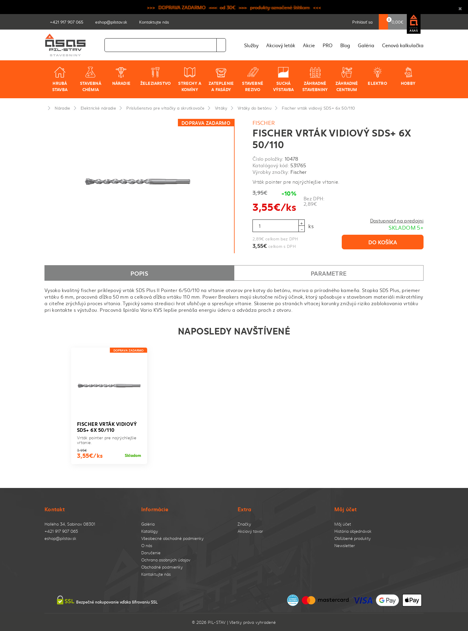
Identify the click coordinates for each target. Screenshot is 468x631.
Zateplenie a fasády (221, 79)
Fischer (264, 122)
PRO (327, 45)
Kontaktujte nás (156, 574)
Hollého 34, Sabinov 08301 (69, 524)
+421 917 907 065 (61, 531)
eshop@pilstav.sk (60, 538)
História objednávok (353, 531)
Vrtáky (221, 108)
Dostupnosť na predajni (397, 220)
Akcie (309, 45)
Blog (345, 45)
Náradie (121, 76)
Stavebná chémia (90, 79)
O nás (146, 545)
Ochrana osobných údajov (165, 560)
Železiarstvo (155, 76)
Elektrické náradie (98, 108)
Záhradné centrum (346, 79)
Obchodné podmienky (162, 567)
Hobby (408, 76)
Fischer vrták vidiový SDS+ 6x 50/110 (318, 108)
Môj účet (342, 524)
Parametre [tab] (329, 273)
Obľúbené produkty (352, 538)
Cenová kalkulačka (403, 45)
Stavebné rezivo (252, 79)
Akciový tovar (250, 531)
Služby (251, 45)
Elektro (377, 76)
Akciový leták (280, 45)
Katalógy (149, 531)
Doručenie (151, 552)
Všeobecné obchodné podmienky (172, 538)
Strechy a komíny (189, 79)
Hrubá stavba (59, 79)
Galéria (366, 45)
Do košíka (382, 242)
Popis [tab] (139, 273)
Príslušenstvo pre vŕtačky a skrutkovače (165, 108)
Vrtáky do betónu (255, 108)
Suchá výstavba (283, 79)
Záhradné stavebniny (315, 79)
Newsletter (344, 545)
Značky (244, 524)
